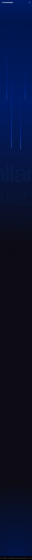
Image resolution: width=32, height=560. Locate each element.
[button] (29, 2)
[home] (7, 2)
